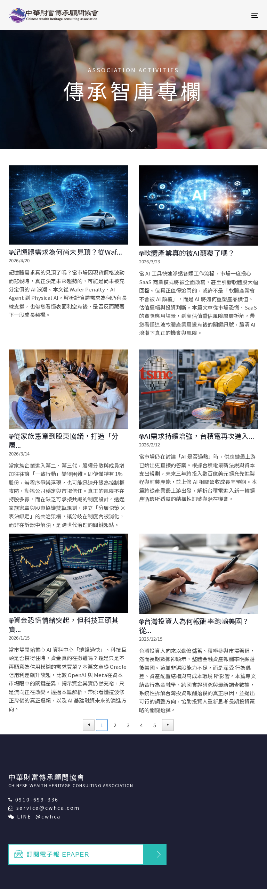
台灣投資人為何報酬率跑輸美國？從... (194, 625)
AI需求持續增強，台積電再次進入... (196, 436)
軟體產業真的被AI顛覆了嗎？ (187, 252)
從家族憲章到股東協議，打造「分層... (64, 440)
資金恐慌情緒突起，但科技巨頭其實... (64, 624)
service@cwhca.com (48, 807)
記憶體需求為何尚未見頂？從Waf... (65, 251)
